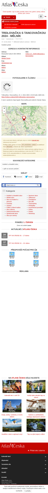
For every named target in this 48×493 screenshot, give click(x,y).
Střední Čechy (5, 58)
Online (31, 209)
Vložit (9, 17)
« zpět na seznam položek (10, 169)
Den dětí (31, 201)
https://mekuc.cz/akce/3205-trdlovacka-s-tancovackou (18, 97)
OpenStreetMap (36, 134)
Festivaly (9, 203)
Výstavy (8, 205)
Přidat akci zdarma (36, 451)
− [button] (4, 111)
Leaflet (28, 134)
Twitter (28, 177)
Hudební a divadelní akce (10, 164)
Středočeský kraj (6, 63)
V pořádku (27, 491)
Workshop (32, 213)
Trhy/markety (33, 203)
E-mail (39, 177)
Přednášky (32, 205)
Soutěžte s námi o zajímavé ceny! (12, 434)
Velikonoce (32, 197)
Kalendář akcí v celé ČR (11, 395)
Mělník (3, 67)
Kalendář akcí (10, 39)
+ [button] (4, 108)
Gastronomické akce (12, 211)
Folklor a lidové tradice (13, 207)
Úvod (2, 39)
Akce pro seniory (11, 215)
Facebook (6, 177)
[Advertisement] (24, 297)
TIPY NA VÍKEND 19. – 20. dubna (19, 243)
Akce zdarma (10, 209)
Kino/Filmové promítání (36, 207)
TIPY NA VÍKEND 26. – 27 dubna (18, 235)
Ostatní (31, 211)
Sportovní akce (33, 195)
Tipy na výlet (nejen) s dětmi (36, 434)
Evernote (18, 177)
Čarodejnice (32, 199)
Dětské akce (10, 197)
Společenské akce (12, 213)
